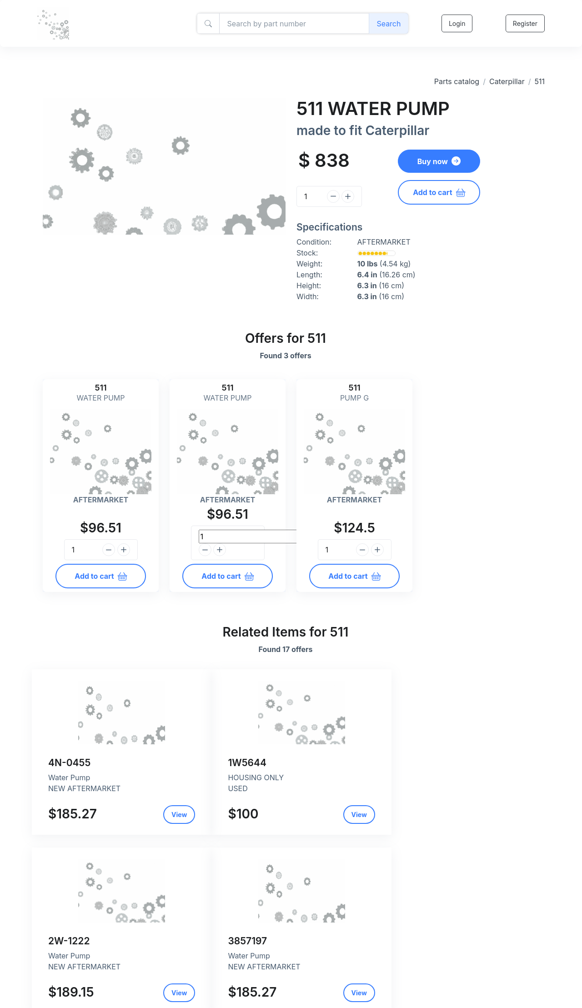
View (129, 814)
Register (524, 23)
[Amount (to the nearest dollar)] (294, 23)
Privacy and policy (237, 974)
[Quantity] (310, 196)
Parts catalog (456, 81)
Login (456, 23)
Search (388, 23)
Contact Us (227, 1003)
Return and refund (237, 994)
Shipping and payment (243, 984)
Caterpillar (507, 81)
